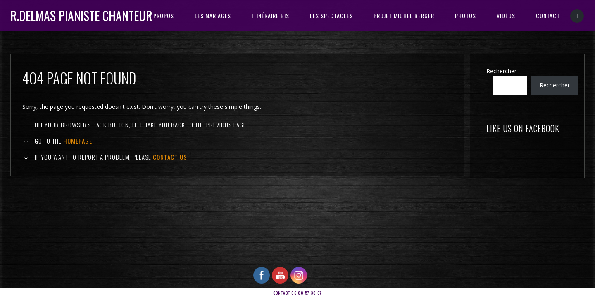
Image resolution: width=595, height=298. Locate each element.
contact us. (171, 156)
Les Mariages (213, 15)
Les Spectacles (331, 15)
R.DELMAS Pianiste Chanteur (81, 15)
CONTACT (548, 15)
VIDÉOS (506, 15)
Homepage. (78, 140)
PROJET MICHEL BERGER (404, 15)
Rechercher (501, 71)
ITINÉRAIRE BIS (270, 15)
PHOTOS (465, 15)
